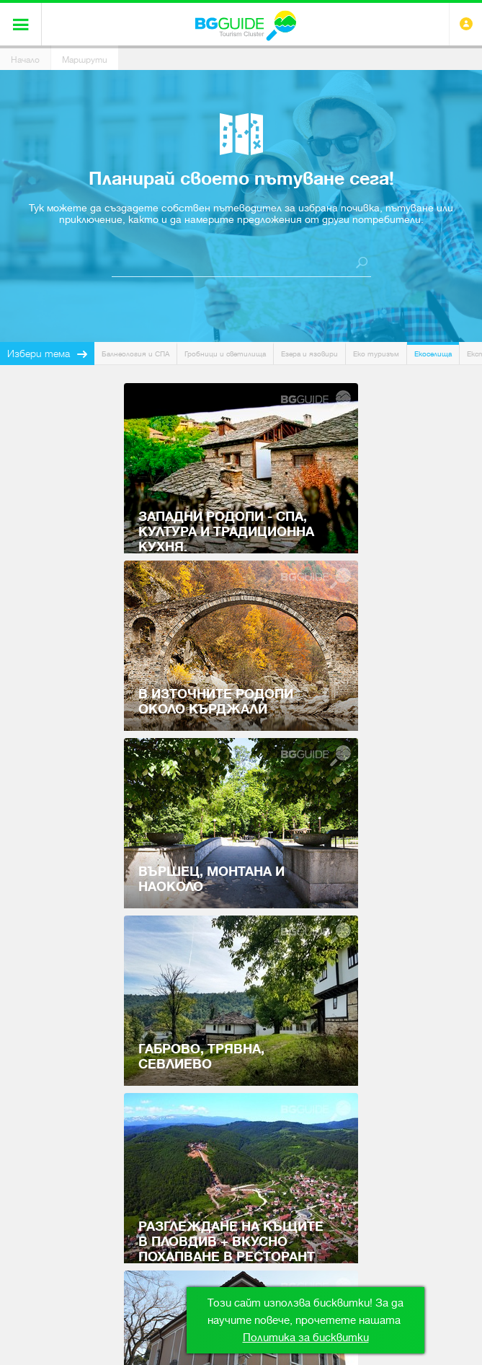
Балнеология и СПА (135, 354)
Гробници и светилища (225, 354)
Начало (25, 60)
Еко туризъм (376, 354)
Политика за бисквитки (306, 1337)
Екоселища (433, 354)
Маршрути (84, 60)
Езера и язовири (309, 354)
